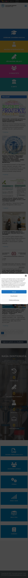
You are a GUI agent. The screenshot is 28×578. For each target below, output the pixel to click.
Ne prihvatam (14, 296)
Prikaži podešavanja (14, 300)
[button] (26, 275)
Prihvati (14, 292)
